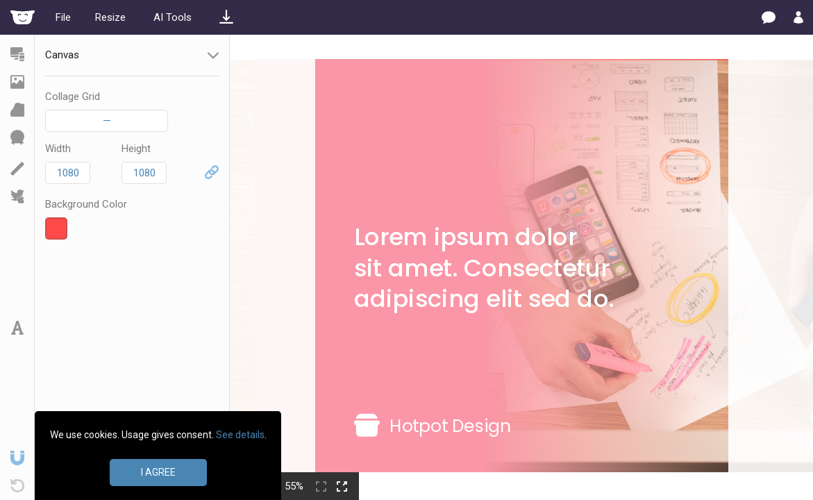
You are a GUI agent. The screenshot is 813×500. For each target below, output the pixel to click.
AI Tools (172, 17)
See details (240, 434)
